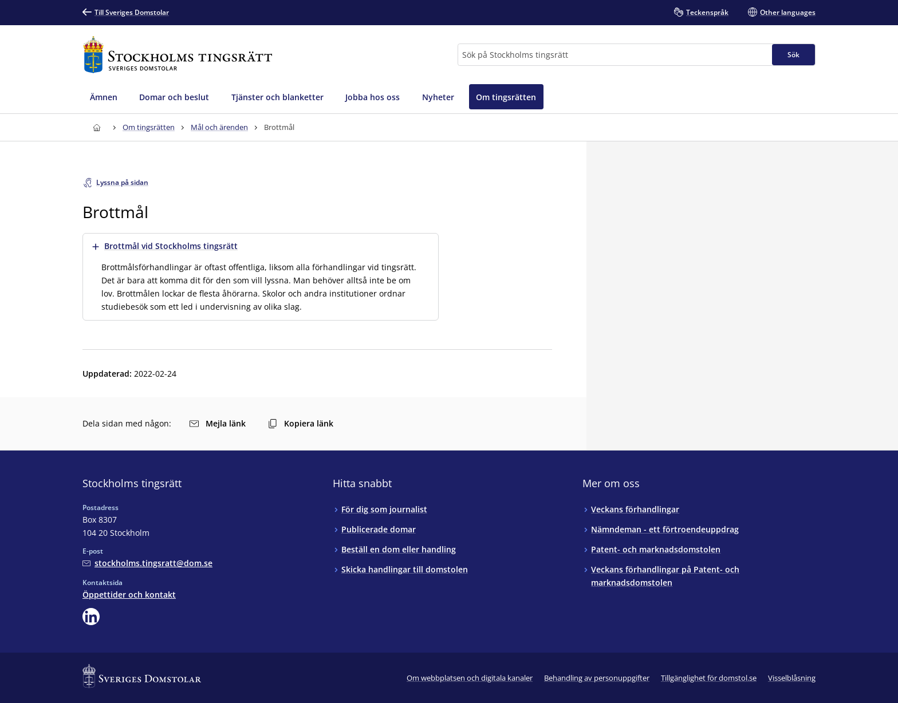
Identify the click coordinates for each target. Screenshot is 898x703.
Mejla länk (218, 423)
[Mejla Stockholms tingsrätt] (147, 563)
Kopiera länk (300, 423)
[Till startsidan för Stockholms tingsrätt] (177, 54)
